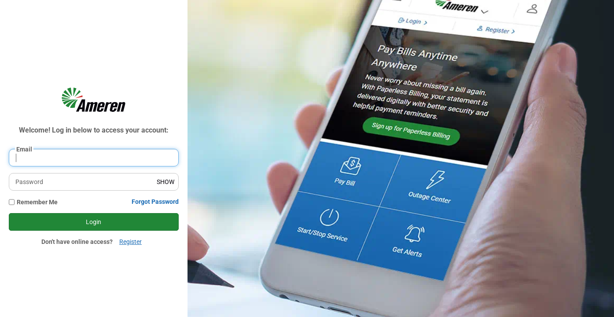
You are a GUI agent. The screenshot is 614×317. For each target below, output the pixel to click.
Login (93, 221)
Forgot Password (155, 201)
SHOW (165, 181)
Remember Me (37, 202)
